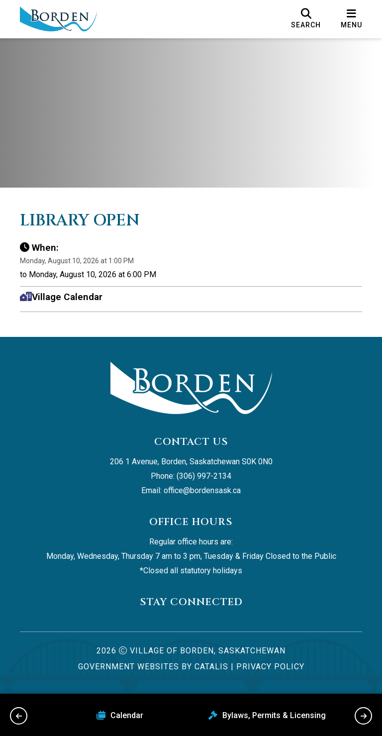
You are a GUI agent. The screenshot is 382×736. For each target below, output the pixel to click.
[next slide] (363, 716)
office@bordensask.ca (202, 490)
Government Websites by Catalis (153, 666)
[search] (306, 19)
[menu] (351, 19)
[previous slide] (18, 716)
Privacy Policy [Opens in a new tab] (270, 666)
